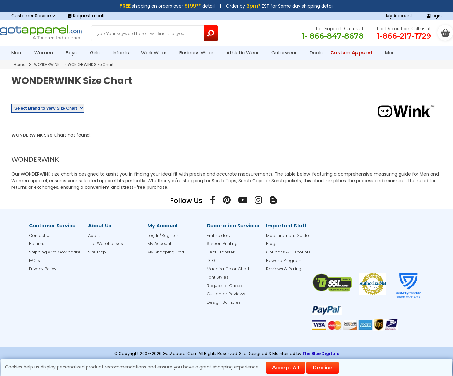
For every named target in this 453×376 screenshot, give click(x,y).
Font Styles (217, 277)
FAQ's (34, 261)
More (393, 52)
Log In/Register (163, 235)
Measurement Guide (287, 235)
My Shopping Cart (166, 252)
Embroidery (219, 235)
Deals (316, 52)
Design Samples (224, 302)
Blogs (271, 244)
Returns (36, 244)
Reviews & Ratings (285, 269)
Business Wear (199, 52)
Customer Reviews (226, 294)
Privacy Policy (42, 269)
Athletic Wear (245, 52)
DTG (211, 261)
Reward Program (283, 261)
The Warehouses (105, 244)
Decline (323, 368)
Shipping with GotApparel (55, 252)
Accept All (285, 368)
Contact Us (40, 235)
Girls (97, 52)
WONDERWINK (46, 64)
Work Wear (156, 52)
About (94, 235)
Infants (123, 52)
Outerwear (286, 52)
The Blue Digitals (320, 354)
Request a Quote (224, 286)
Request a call (86, 16)
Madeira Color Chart (228, 269)
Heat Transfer (221, 252)
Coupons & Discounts (288, 252)
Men (18, 52)
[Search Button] (211, 33)
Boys (74, 52)
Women (46, 52)
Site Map (97, 252)
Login (434, 16)
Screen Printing (222, 244)
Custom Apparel (353, 52)
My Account (399, 16)
